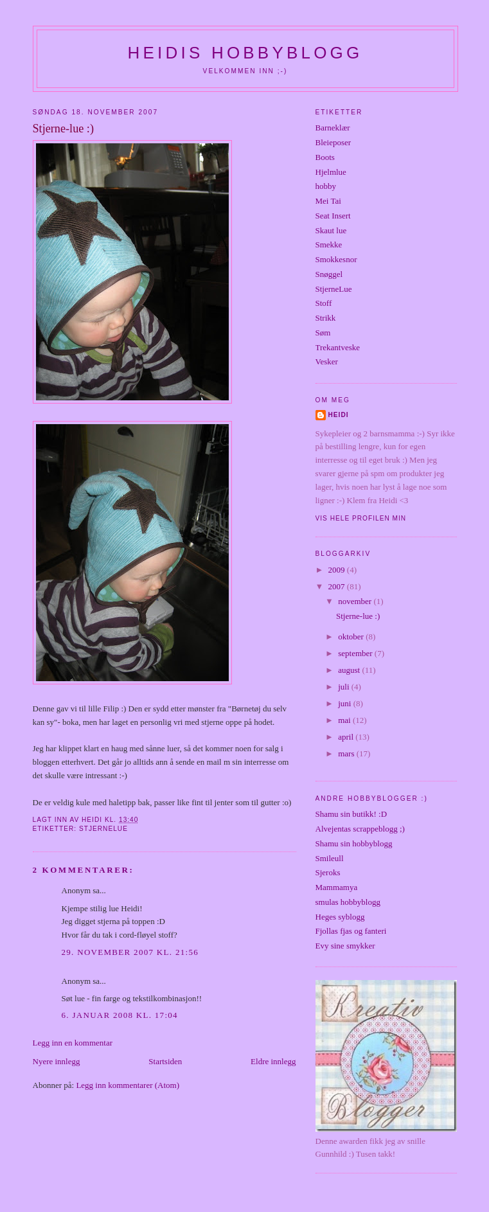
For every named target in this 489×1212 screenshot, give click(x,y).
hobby (326, 186)
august (350, 670)
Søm (323, 332)
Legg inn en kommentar (73, 1042)
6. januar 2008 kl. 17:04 (120, 1015)
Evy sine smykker (345, 945)
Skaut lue (331, 230)
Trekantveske (338, 347)
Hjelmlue (331, 172)
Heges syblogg (340, 917)
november (355, 601)
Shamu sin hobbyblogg (354, 843)
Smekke (329, 244)
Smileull (330, 858)
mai (345, 720)
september (356, 653)
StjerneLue (103, 828)
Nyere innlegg (56, 1061)
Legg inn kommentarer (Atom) (127, 1085)
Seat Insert (333, 215)
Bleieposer (333, 142)
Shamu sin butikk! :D (351, 814)
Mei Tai (328, 201)
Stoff (324, 303)
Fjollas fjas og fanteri (351, 931)
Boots (325, 157)
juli (344, 686)
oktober (352, 636)
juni (345, 703)
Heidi (338, 414)
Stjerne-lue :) (358, 616)
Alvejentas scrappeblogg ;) (360, 828)
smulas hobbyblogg (348, 902)
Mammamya (337, 887)
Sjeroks (328, 872)
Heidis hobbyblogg (245, 52)
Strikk (326, 318)
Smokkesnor (336, 259)
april (346, 737)
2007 (337, 586)
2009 (337, 570)
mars (347, 753)
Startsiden (165, 1061)
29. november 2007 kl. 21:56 (130, 952)
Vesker (327, 361)
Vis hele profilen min (361, 518)
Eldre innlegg (273, 1061)
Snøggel (329, 274)
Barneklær (333, 127)
